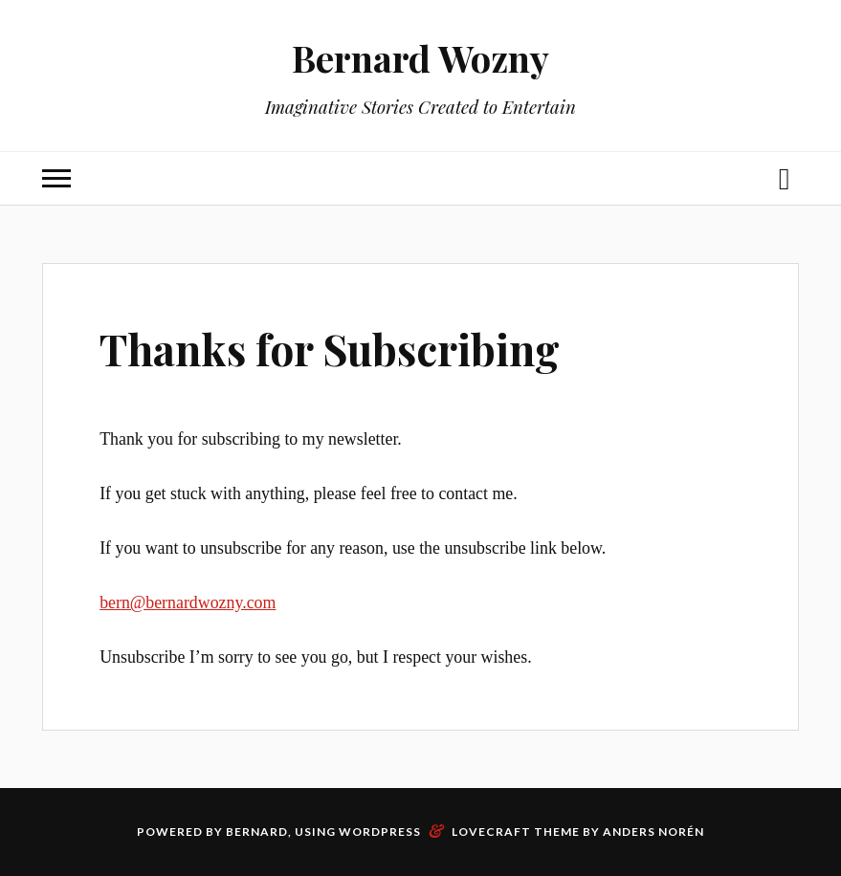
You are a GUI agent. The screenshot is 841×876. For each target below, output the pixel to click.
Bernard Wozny (420, 57)
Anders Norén (653, 831)
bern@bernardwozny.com (188, 602)
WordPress (380, 831)
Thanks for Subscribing (330, 348)
